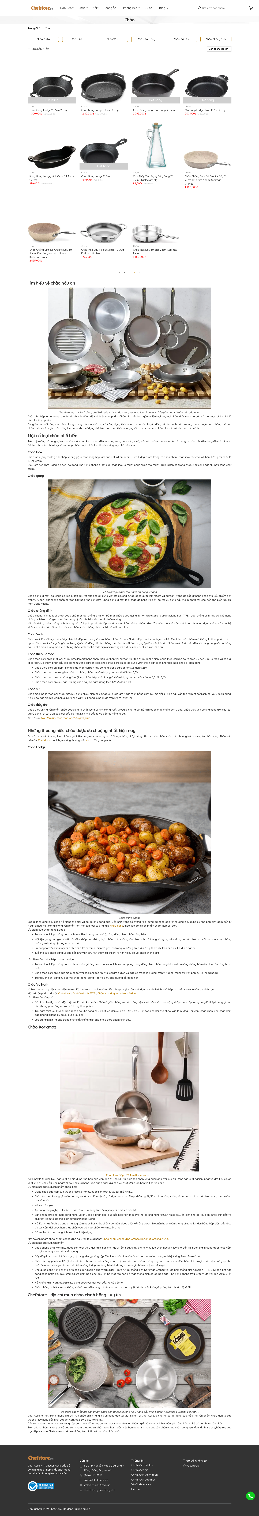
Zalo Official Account (97, 1485)
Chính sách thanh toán (144, 1474)
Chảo (83, 8)
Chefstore (44, 740)
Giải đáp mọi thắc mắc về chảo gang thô (65, 718)
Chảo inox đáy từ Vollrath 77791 (77, 993)
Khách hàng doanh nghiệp (99, 1490)
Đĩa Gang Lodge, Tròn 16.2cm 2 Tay (205, 110)
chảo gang (116, 925)
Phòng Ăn (111, 8)
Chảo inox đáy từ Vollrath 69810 (116, 993)
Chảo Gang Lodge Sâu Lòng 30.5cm (154, 110)
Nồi (95, 8)
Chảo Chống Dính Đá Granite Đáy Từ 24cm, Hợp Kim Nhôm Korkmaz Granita (206, 180)
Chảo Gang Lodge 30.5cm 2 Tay (100, 110)
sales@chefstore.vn (96, 1480)
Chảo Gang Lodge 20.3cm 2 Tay (48, 110)
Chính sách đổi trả (142, 1465)
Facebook (192, 1465)
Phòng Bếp (131, 8)
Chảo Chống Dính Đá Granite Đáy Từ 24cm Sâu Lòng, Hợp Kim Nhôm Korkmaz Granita (50, 253)
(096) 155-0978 (93, 1475)
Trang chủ (34, 28)
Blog (163, 8)
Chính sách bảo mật (143, 1479)
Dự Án (149, 8)
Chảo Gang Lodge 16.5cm (96, 176)
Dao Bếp (67, 8)
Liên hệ (135, 1489)
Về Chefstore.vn (141, 1484)
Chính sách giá (139, 1470)
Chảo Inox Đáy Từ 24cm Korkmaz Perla (129, 1175)
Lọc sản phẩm (38, 49)
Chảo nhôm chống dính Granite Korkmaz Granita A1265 (136, 1239)
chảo (89, 740)
